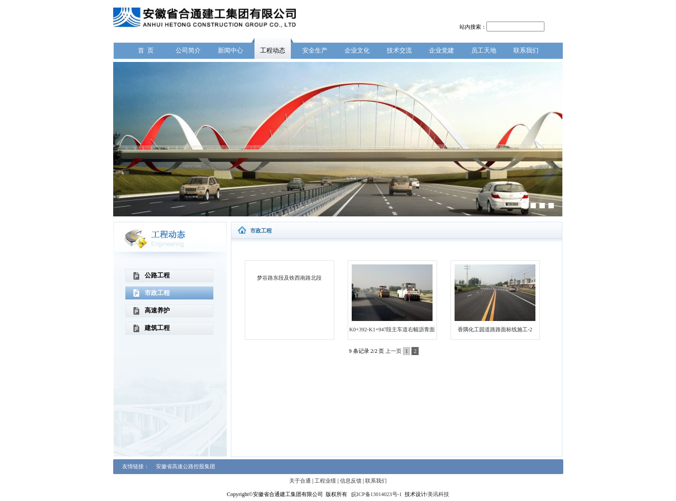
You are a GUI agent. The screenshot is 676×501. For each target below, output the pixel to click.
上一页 (393, 351)
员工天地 (483, 50)
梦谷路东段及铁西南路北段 (289, 278)
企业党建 (441, 50)
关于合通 (300, 481)
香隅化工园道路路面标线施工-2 (495, 329)
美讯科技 (438, 494)
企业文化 (357, 50)
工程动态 (272, 50)
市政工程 (157, 293)
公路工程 (157, 275)
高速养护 (157, 310)
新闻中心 (230, 50)
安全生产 (314, 50)
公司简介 (188, 50)
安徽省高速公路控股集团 (185, 466)
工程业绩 (325, 481)
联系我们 (526, 50)
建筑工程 (157, 328)
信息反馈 (351, 481)
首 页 (146, 50)
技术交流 (399, 50)
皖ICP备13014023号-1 (376, 494)
